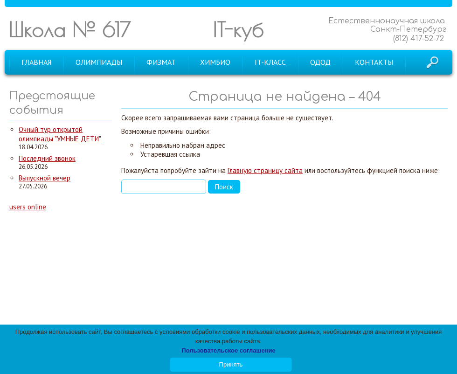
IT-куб (238, 30)
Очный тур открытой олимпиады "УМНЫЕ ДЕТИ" (60, 134)
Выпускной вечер (44, 177)
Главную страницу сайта (265, 170)
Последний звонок (47, 158)
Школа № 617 (69, 30)
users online (27, 206)
